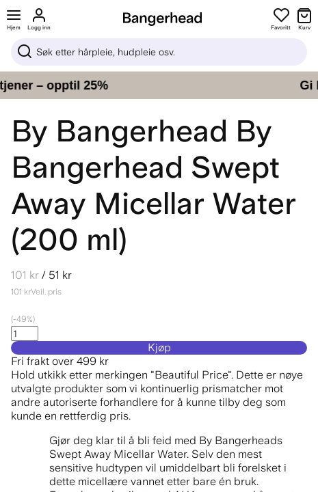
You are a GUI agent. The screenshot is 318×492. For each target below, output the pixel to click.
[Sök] (159, 52)
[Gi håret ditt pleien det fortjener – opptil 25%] (159, 85)
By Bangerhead (119, 131)
